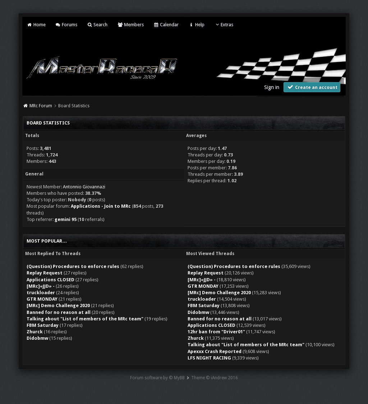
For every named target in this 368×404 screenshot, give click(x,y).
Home (36, 24)
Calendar (166, 24)
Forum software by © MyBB (157, 377)
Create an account (311, 87)
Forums (66, 24)
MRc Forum (40, 105)
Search (97, 24)
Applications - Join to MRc (101, 206)
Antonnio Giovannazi (84, 186)
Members (130, 24)
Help (196, 24)
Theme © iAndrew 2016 (214, 377)
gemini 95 (66, 219)
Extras (223, 24)
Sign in (271, 87)
